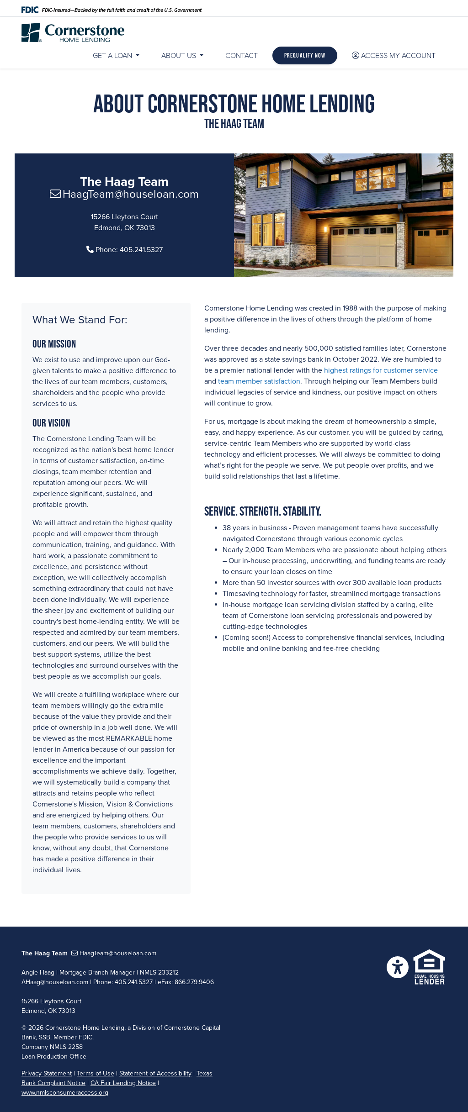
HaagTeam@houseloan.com (124, 194)
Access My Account (394, 55)
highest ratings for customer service (381, 370)
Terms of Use (95, 1073)
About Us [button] (179, 55)
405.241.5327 (141, 249)
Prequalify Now (304, 55)
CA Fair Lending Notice (123, 1083)
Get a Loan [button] (113, 55)
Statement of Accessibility (155, 1073)
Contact (241, 55)
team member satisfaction (259, 381)
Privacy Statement (46, 1073)
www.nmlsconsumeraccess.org (64, 1092)
